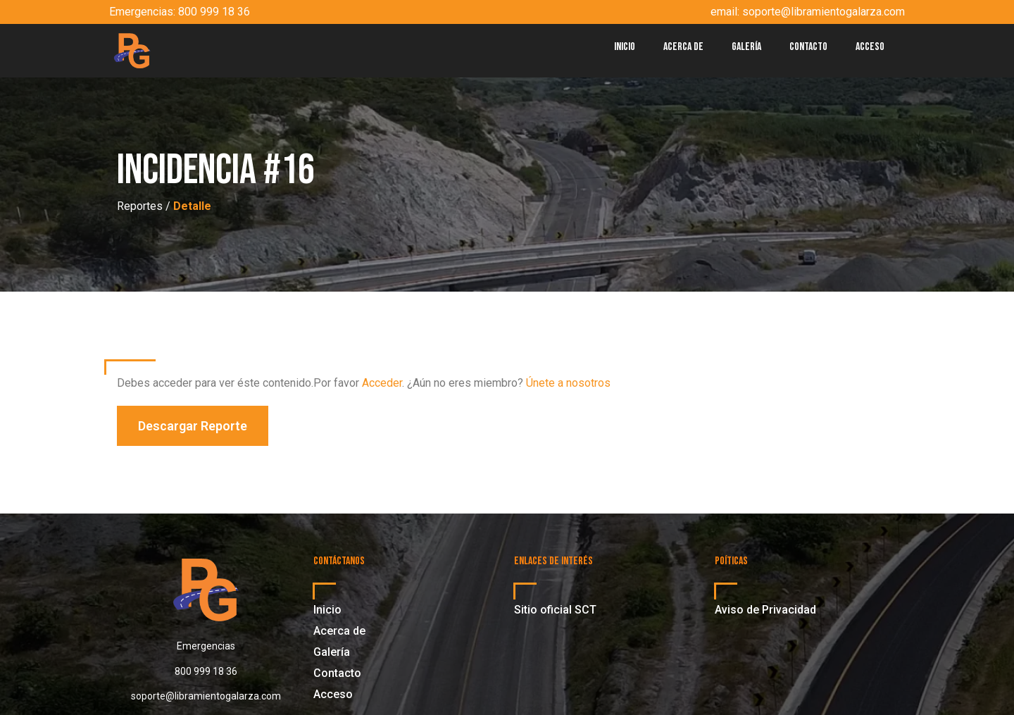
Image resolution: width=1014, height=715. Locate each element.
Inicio (624, 47)
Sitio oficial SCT (555, 609)
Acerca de (683, 47)
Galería (746, 47)
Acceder (382, 383)
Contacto (808, 47)
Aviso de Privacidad (765, 609)
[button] (192, 426)
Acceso (870, 47)
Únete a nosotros (568, 383)
